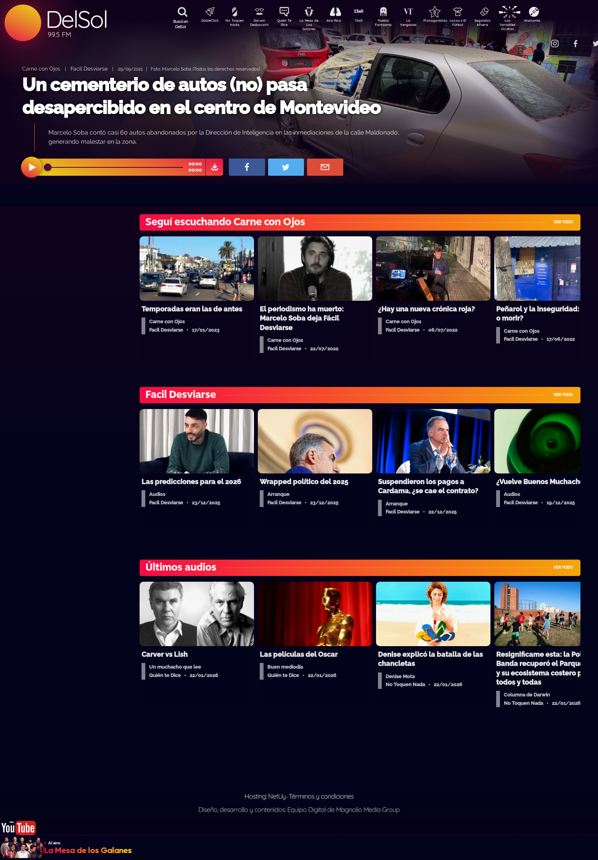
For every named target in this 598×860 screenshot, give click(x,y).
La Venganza (420, 24)
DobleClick (207, 21)
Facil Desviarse (89, 68)
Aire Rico (340, 21)
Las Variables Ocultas (527, 24)
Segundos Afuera (500, 24)
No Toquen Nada (234, 24)
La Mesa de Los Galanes (314, 24)
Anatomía (554, 21)
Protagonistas (447, 21)
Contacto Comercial (539, 39)
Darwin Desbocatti (260, 24)
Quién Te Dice (287, 24)
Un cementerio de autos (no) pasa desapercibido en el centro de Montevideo (201, 96)
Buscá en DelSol (180, 24)
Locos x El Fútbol (474, 24)
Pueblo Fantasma (394, 24)
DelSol (76, 19)
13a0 (367, 21)
